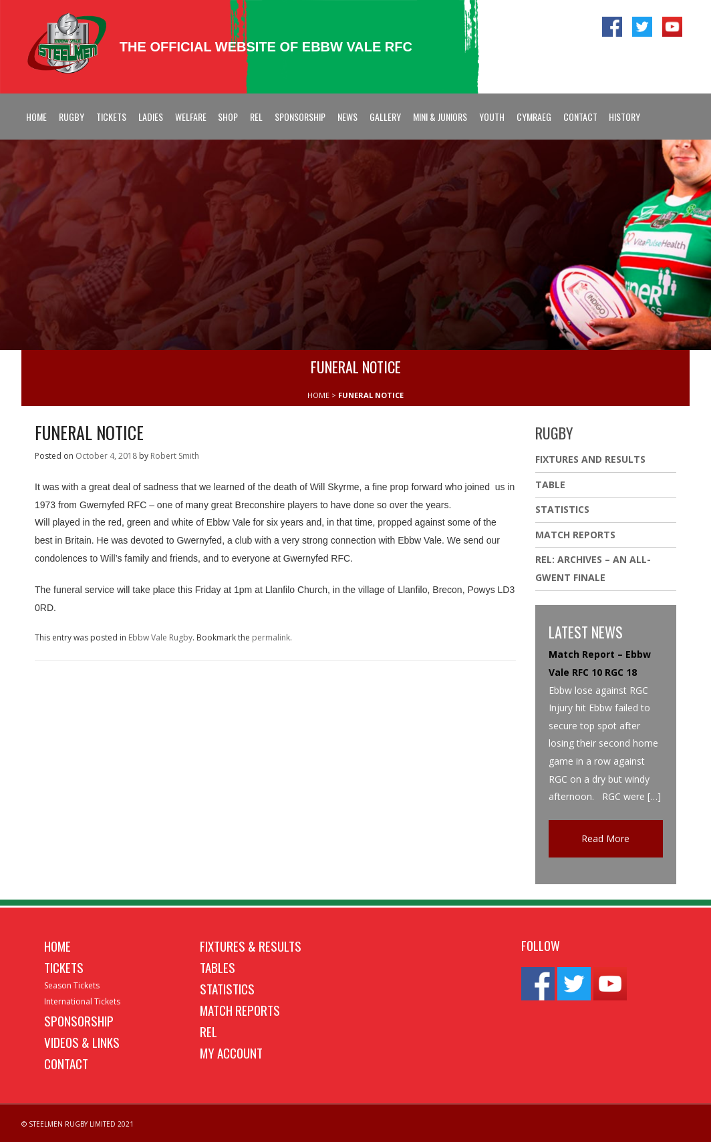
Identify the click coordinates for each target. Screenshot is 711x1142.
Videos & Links (82, 1042)
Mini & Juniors (440, 117)
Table (550, 484)
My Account (231, 1052)
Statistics (562, 509)
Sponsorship (300, 117)
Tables (217, 967)
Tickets (111, 117)
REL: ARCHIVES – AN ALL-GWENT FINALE (593, 568)
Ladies (150, 117)
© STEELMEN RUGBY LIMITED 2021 (77, 1124)
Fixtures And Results (590, 459)
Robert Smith (174, 455)
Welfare (190, 117)
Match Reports (575, 534)
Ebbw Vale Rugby (160, 637)
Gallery (385, 117)
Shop (228, 117)
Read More (605, 838)
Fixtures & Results (250, 946)
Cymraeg (534, 117)
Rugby (71, 117)
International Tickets (82, 1001)
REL (256, 117)
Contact (580, 117)
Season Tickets (72, 985)
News (347, 117)
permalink (271, 637)
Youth (492, 117)
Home (36, 117)
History (624, 117)
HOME (318, 395)
